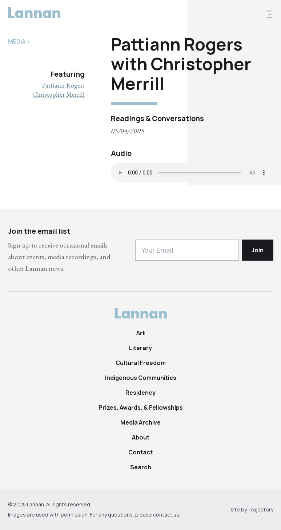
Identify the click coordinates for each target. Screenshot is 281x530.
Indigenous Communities (140, 378)
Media (16, 41)
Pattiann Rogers (63, 85)
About (140, 437)
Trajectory (260, 509)
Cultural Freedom (141, 363)
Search (140, 467)
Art (140, 333)
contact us (166, 514)
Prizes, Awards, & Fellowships (141, 407)
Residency (140, 393)
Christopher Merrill (58, 94)
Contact (140, 452)
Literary (140, 348)
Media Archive (140, 422)
